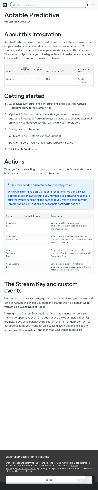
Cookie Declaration (26, 468)
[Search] (49, 5)
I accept (49, 479)
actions (36, 203)
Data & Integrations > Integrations (37, 103)
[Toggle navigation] (93, 5)
